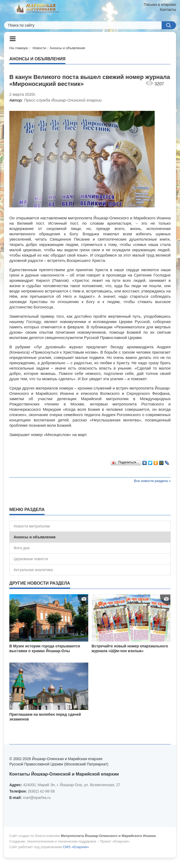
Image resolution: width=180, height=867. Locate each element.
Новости (39, 48)
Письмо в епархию (160, 4)
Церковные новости (31, 559)
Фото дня (22, 548)
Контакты (168, 9)
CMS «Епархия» (76, 847)
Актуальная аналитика (33, 570)
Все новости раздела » (152, 481)
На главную (18, 48)
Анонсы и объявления (67, 48)
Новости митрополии (32, 526)
